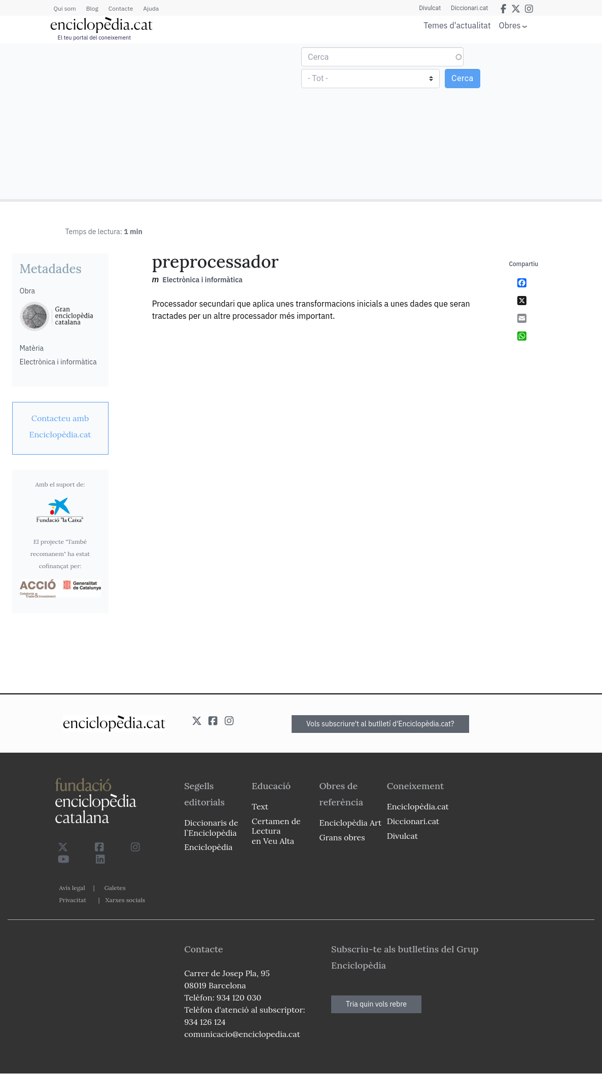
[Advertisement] (152, 121)
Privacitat (72, 900)
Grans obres (342, 837)
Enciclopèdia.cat (418, 806)
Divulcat (430, 8)
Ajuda (151, 8)
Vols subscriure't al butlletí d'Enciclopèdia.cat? (380, 723)
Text (260, 806)
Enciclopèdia (208, 847)
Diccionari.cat (469, 8)
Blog (92, 8)
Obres (510, 25)
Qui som (65, 8)
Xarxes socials (125, 900)
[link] (60, 426)
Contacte (121, 8)
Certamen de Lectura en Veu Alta (276, 830)
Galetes (115, 888)
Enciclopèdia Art (351, 823)
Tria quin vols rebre (376, 1004)
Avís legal (72, 888)
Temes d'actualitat (456, 25)
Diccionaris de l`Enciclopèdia (211, 827)
